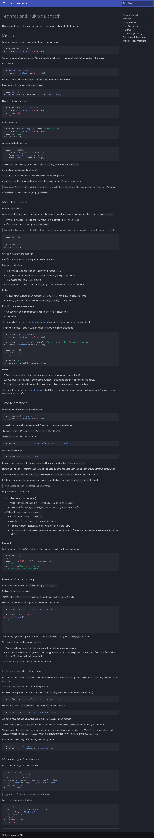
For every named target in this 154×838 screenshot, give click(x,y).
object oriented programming (32, 322)
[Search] (137, 3)
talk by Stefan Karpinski (31, 390)
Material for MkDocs (19, 835)
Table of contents (131, 15)
